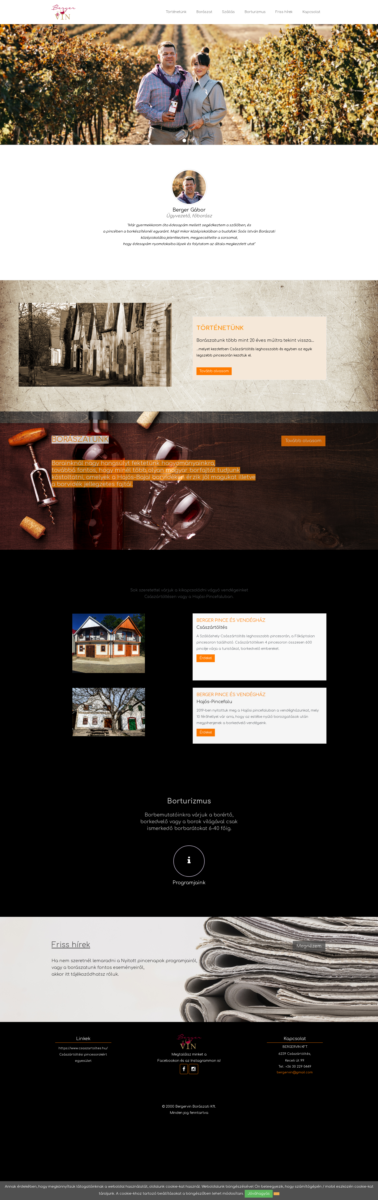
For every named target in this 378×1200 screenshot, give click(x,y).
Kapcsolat (311, 12)
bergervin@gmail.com (295, 1072)
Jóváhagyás (259, 1193)
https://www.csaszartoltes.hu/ (83, 1048)
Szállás (228, 12)
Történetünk (176, 12)
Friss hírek (284, 12)
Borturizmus (255, 12)
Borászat (204, 12)
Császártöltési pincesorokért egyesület (83, 1058)
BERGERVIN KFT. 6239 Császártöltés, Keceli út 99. (294, 1053)
